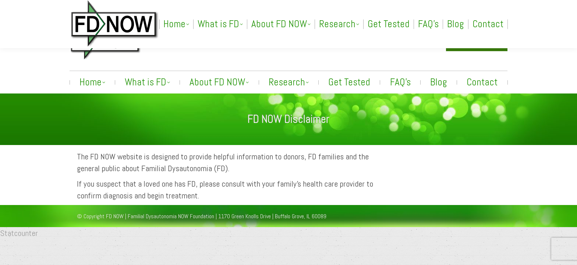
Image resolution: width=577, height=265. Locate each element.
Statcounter (19, 233)
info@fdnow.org (414, 41)
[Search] (435, 6)
